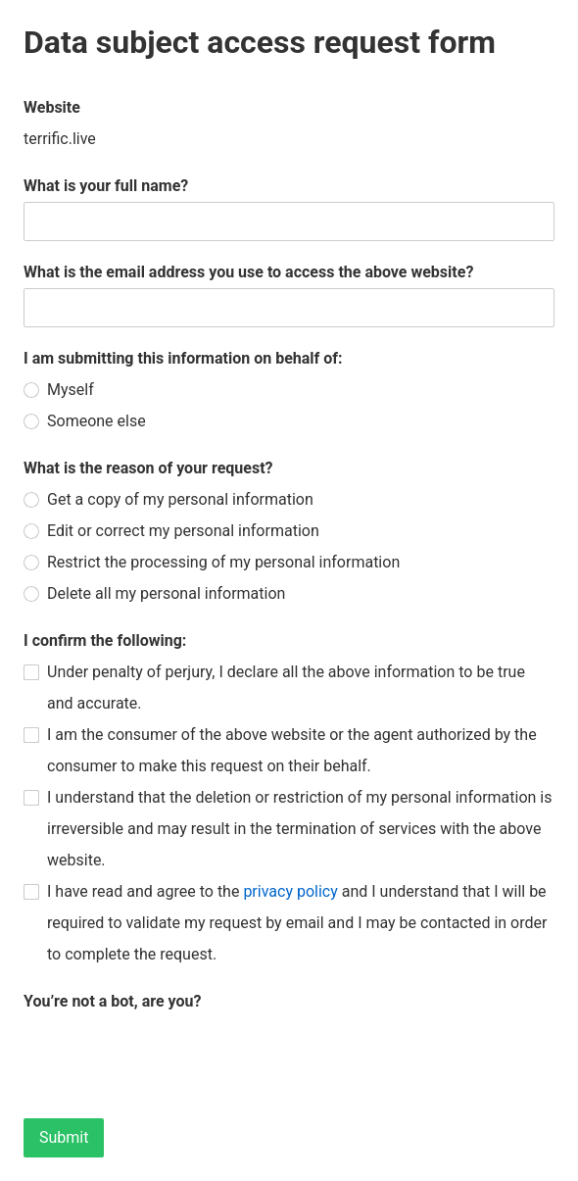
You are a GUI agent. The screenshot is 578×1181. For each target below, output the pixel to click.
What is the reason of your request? (148, 468)
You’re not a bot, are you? (112, 1001)
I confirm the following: (105, 640)
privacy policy (290, 891)
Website (52, 107)
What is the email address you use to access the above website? (248, 272)
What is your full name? (106, 185)
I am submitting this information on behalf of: (183, 358)
